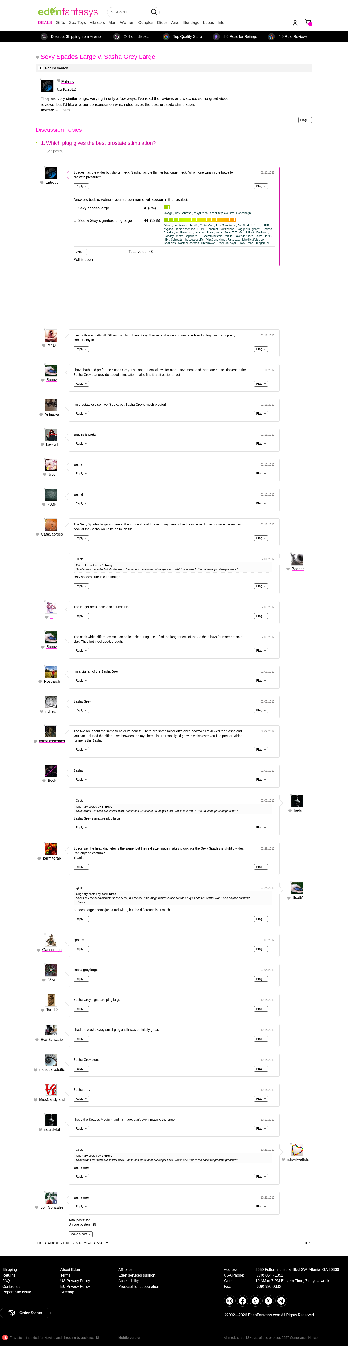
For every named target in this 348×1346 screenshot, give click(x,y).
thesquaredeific (52, 1070)
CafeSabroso (52, 534)
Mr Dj (52, 345)
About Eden (70, 1270)
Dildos (162, 22)
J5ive (52, 980)
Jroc (52, 474)
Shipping (9, 1270)
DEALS (45, 22)
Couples (145, 22)
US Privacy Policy (75, 1281)
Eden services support (136, 1275)
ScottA (51, 380)
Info (221, 22)
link (157, 736)
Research (52, 681)
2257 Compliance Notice (300, 1337)
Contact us (11, 1286)
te (51, 617)
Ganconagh (52, 950)
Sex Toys (77, 22)
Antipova (52, 414)
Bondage (191, 22)
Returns (8, 1275)
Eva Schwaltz (52, 1040)
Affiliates (125, 1270)
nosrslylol (52, 1129)
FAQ (6, 1281)
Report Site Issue (16, 1292)
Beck (52, 780)
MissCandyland (52, 1100)
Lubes (208, 22)
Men (112, 22)
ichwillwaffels (298, 1159)
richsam (52, 711)
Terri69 (52, 1010)
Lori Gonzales (52, 1207)
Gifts (60, 22)
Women (127, 22)
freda (298, 810)
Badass (298, 569)
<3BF (51, 504)
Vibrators (97, 22)
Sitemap (67, 1292)
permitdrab (52, 858)
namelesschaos (52, 741)
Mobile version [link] (129, 1337)
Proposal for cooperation (138, 1286)
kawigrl (52, 444)
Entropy (67, 82)
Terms (65, 1275)
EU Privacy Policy (75, 1286)
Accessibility (128, 1281)
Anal (175, 22)
